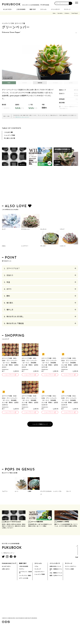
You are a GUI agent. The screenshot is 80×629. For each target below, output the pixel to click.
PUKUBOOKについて (9, 563)
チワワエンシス (25, 229)
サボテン (21, 569)
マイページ (67, 9)
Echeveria (67, 13)
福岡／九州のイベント (56, 575)
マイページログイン (70, 566)
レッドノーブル (57, 491)
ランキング (37, 569)
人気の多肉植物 (20, 9)
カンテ (3, 229)
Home (54, 13)
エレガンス (43, 229)
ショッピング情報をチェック (40, 424)
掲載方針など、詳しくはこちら (22, 117)
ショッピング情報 (9, 135)
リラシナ (62, 229)
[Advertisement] (40, 185)
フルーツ (68, 491)
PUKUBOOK (12, 4)
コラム (36, 566)
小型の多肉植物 (23, 566)
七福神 (29, 491)
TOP (76, 552)
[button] (70, 3)
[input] (62, 3)
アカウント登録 (69, 569)
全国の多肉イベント (55, 566)
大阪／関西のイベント (56, 573)
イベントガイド (55, 9)
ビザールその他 (23, 578)
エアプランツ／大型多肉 (25, 572)
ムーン (16, 491)
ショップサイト (9, 375)
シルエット (63, 246)
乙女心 (3, 246)
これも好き (8, 132)
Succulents (59, 13)
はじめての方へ (7, 9)
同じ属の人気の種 (9, 138)
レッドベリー (24, 246)
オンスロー (43, 246)
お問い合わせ (6, 569)
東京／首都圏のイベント (56, 569)
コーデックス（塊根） (25, 575)
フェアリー (5, 491)
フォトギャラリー (39, 572)
